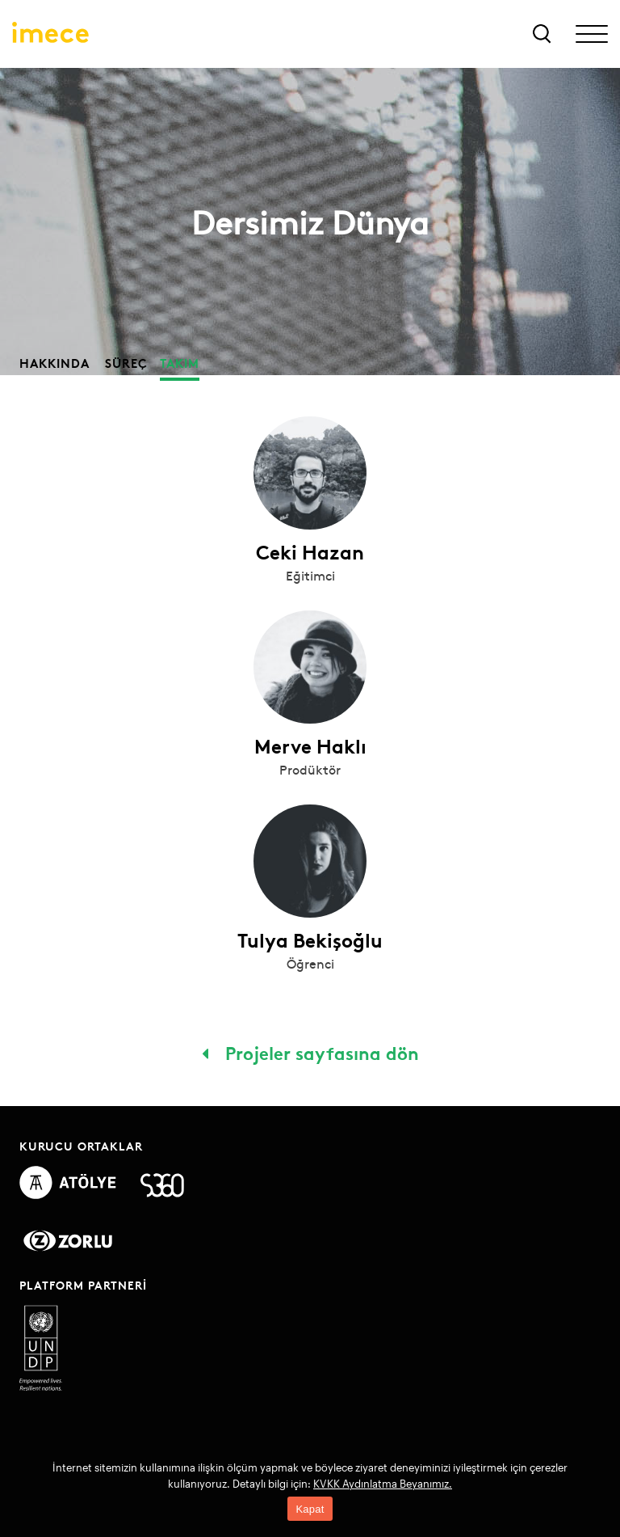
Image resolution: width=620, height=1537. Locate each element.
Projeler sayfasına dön (310, 1052)
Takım (179, 362)
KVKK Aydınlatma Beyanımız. (382, 1483)
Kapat (309, 1509)
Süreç (126, 362)
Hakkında (54, 362)
